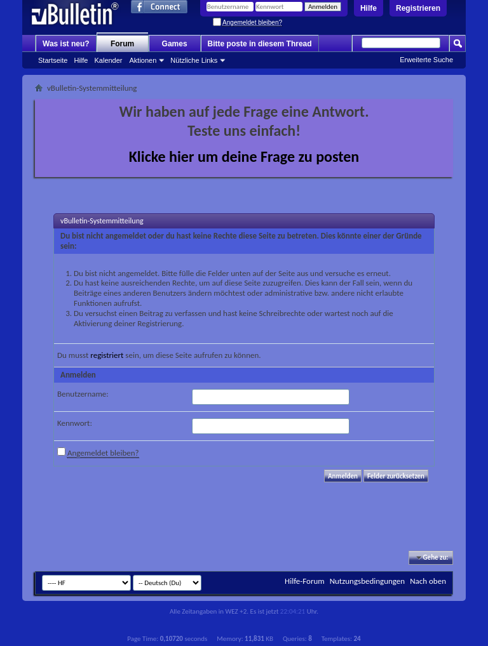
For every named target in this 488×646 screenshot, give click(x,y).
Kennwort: (74, 423)
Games (174, 43)
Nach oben (428, 581)
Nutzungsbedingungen (367, 581)
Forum (122, 43)
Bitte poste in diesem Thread (260, 43)
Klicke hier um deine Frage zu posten (244, 156)
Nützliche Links (193, 60)
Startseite (52, 60)
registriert (106, 355)
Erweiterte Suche (426, 59)
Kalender (108, 60)
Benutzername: (83, 394)
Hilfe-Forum (305, 581)
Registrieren (418, 8)
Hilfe (368, 8)
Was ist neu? (66, 43)
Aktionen (143, 60)
